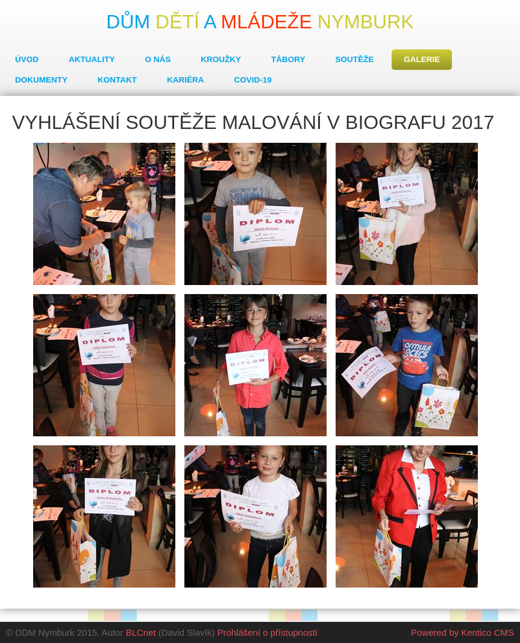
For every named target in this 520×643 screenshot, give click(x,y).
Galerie (422, 59)
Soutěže (355, 59)
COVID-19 (253, 79)
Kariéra (185, 79)
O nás (158, 59)
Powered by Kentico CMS (462, 632)
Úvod (27, 59)
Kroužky (221, 59)
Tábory (288, 59)
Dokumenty (41, 79)
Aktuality (92, 59)
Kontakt (117, 79)
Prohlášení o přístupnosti (267, 632)
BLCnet (141, 632)
